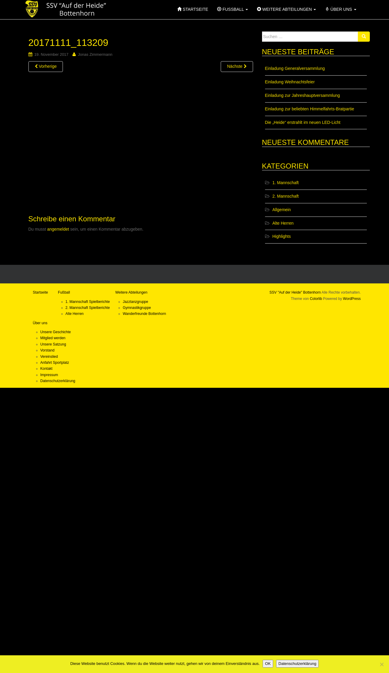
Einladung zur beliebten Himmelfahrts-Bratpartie (309, 108)
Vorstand (47, 350)
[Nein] (382, 664)
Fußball (64, 292)
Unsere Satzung (53, 344)
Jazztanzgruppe (135, 302)
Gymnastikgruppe (137, 308)
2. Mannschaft (286, 196)
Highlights (282, 236)
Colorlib (316, 299)
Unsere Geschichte (55, 332)
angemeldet (58, 229)
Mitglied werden (53, 338)
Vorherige (46, 66)
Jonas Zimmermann (95, 54)
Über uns (40, 323)
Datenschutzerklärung (57, 381)
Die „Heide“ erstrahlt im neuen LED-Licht (302, 122)
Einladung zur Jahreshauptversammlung (302, 95)
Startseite (40, 292)
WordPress (352, 299)
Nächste (236, 66)
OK (268, 663)
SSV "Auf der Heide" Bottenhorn (295, 292)
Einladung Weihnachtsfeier (290, 81)
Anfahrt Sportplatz (54, 362)
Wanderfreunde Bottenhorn (144, 314)
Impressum (49, 375)
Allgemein (282, 209)
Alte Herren (283, 223)
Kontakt (46, 368)
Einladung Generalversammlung (295, 68)
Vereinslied (49, 356)
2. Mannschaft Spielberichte (88, 308)
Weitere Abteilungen (131, 292)
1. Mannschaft (286, 182)
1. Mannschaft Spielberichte (88, 302)
